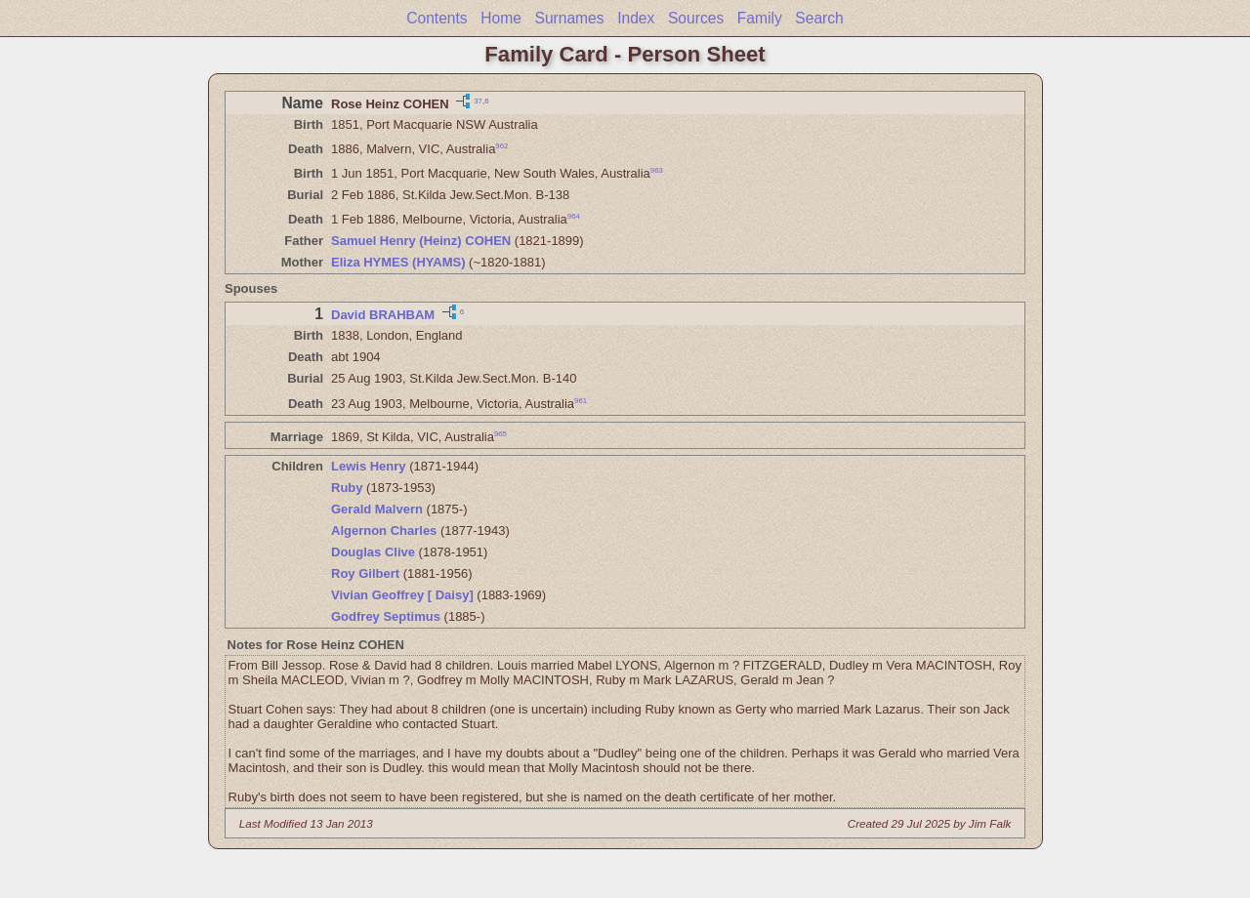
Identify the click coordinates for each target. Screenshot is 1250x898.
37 (478, 100)
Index (635, 18)
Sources (696, 18)
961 (580, 399)
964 (573, 216)
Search (819, 18)
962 (501, 146)
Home (500, 18)
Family (759, 18)
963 (656, 170)
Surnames (569, 18)
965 (500, 433)
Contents (436, 18)
